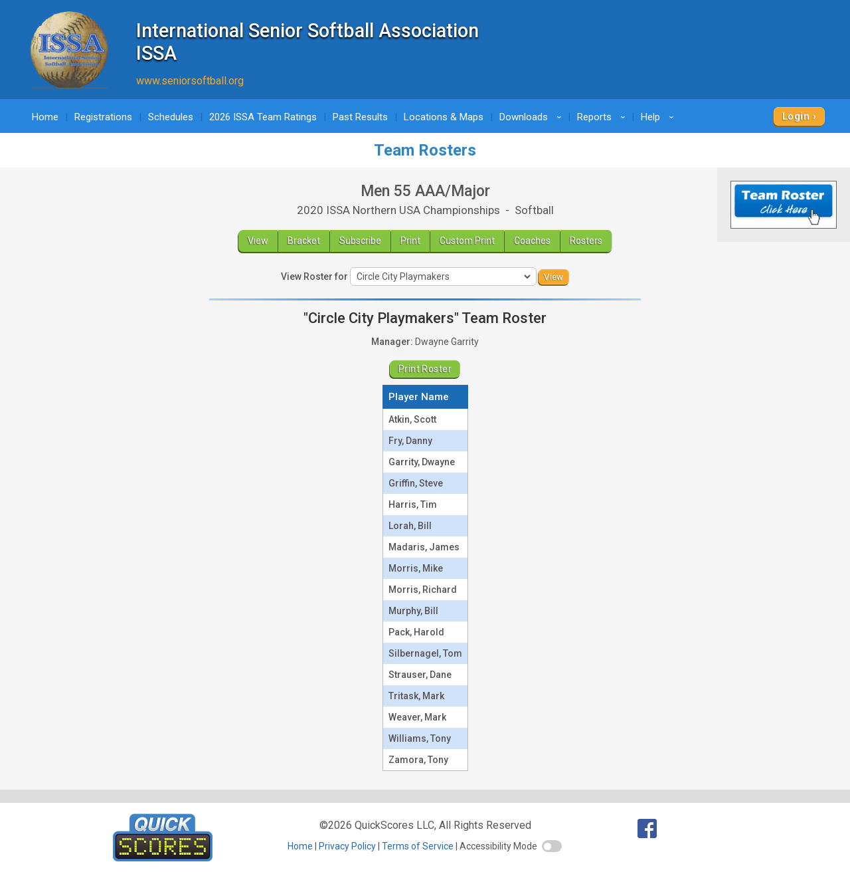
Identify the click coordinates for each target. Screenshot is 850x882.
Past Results (360, 117)
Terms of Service (418, 846)
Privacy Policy (347, 846)
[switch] (552, 846)
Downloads (532, 117)
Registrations (103, 117)
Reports (603, 117)
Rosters (586, 240)
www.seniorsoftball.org (190, 80)
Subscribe (360, 240)
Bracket (304, 240)
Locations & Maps (443, 117)
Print (410, 240)
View (258, 240)
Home (45, 117)
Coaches (532, 240)
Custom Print (467, 240)
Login (795, 116)
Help (659, 117)
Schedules (170, 117)
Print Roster (425, 369)
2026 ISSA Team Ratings (263, 117)
